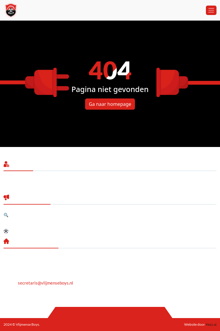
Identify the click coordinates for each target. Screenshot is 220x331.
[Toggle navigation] (211, 10)
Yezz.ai (210, 324)
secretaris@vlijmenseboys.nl (45, 282)
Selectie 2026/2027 (26, 231)
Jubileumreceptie (20, 223)
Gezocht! (15, 215)
